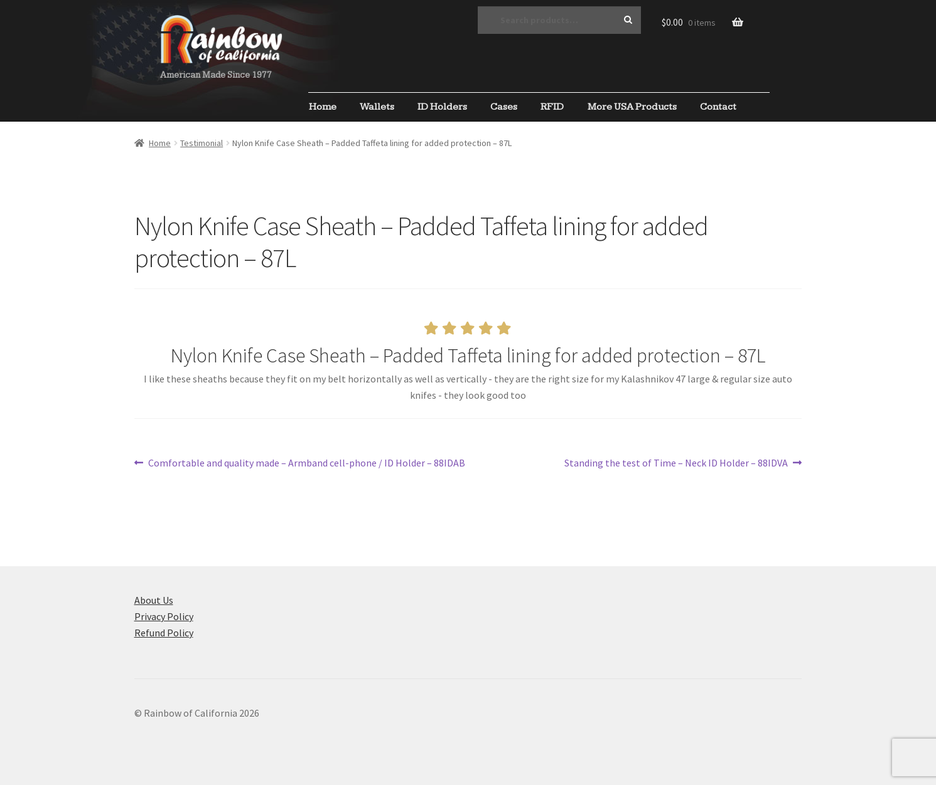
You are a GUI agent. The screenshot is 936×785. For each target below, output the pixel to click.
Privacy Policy (163, 616)
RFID (552, 107)
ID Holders (442, 107)
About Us (153, 600)
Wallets (377, 107)
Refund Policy (163, 632)
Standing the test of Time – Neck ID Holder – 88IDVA (676, 463)
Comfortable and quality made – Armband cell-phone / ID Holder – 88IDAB (306, 463)
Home (322, 107)
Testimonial (201, 143)
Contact (718, 107)
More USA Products (632, 107)
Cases (503, 107)
